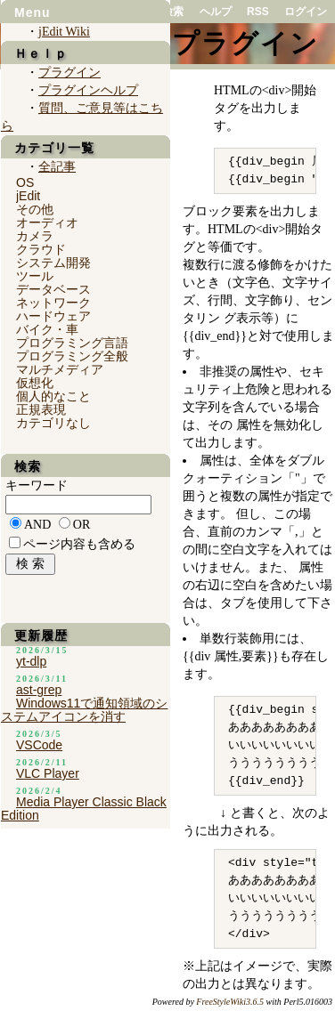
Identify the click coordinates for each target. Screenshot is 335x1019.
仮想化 (34, 383)
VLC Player (47, 773)
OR (81, 524)
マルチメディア (59, 369)
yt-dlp (31, 661)
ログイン (305, 11)
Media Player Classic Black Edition (84, 808)
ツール (34, 276)
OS (25, 182)
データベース (53, 289)
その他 (34, 209)
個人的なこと (53, 396)
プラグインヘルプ (88, 90)
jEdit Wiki (64, 31)
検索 (173, 11)
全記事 (57, 167)
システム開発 (53, 262)
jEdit (28, 196)
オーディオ (47, 222)
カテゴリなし (53, 423)
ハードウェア (53, 316)
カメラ (34, 236)
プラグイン (69, 72)
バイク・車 (47, 329)
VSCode (39, 745)
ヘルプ (216, 11)
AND (37, 524)
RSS (258, 11)
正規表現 (41, 409)
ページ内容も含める (79, 544)
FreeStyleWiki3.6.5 (230, 1002)
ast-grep (38, 690)
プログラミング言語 (72, 343)
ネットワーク (53, 302)
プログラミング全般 (72, 356)
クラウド (41, 249)
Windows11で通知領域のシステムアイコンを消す (84, 710)
